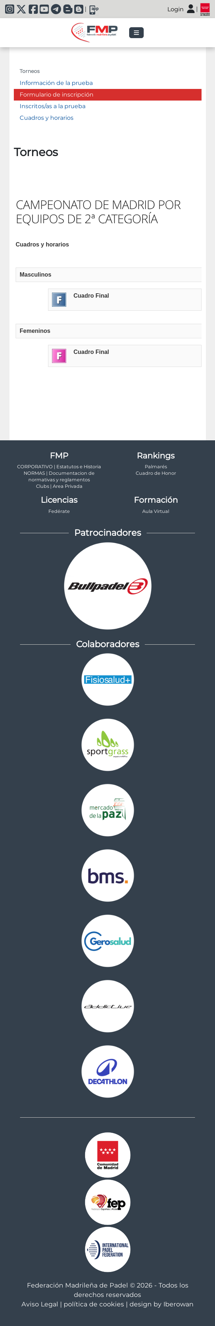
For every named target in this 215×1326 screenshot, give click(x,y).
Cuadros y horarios (46, 117)
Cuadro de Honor (156, 473)
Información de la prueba (56, 82)
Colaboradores (107, 644)
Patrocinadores (107, 532)
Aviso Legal (39, 1304)
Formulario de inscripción (56, 94)
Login (175, 9)
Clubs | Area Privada (59, 486)
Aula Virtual (155, 511)
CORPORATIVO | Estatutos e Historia (59, 466)
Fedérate (59, 511)
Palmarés (156, 466)
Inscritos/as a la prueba (52, 106)
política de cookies (94, 1304)
